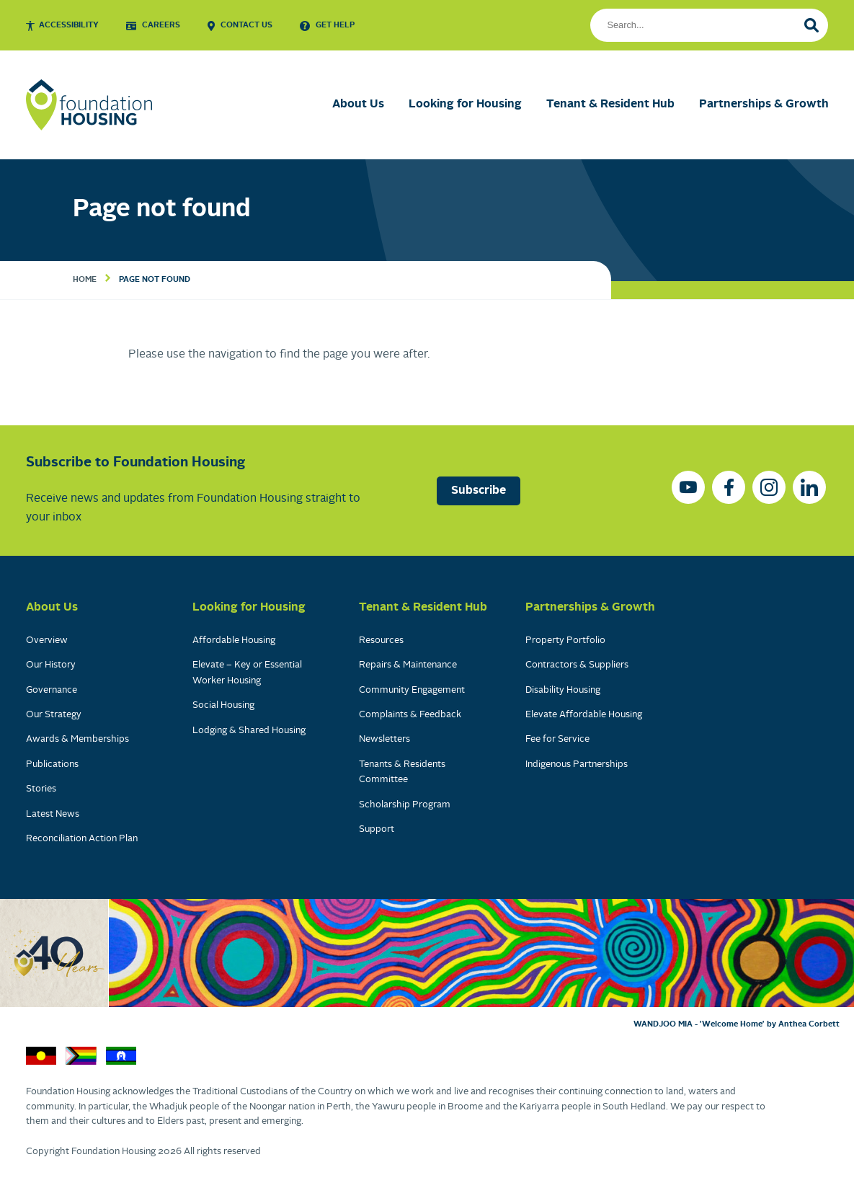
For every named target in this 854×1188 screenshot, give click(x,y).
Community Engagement (412, 690)
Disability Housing (562, 690)
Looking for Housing (465, 104)
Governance (51, 690)
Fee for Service (557, 739)
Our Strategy (53, 714)
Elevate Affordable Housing (583, 714)
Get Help (335, 25)
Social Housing (223, 705)
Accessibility (69, 25)
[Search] (811, 25)
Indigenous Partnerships (576, 764)
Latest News (52, 814)
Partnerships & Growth (764, 104)
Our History (51, 665)
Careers (161, 25)
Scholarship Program (404, 805)
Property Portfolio (565, 640)
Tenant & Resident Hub (610, 104)
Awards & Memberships (77, 739)
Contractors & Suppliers (576, 665)
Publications (52, 764)
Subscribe (478, 491)
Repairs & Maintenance (408, 665)
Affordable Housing (233, 640)
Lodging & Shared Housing (249, 730)
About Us (358, 104)
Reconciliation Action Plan (82, 838)
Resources (381, 640)
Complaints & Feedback (410, 714)
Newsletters (384, 739)
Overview (47, 640)
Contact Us (246, 25)
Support (376, 829)
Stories (41, 789)
